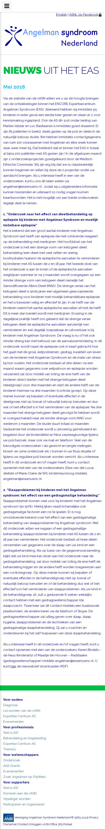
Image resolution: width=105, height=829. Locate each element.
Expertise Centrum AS (19, 716)
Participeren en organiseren (24, 804)
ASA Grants (11, 766)
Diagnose (10, 705)
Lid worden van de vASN (21, 711)
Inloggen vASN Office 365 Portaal (51, 824)
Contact (23, 824)
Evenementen (13, 722)
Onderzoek (11, 760)
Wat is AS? (11, 733)
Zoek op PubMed (24, 777)
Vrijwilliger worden (16, 799)
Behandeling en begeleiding (24, 738)
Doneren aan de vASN (20, 793)
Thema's (9, 749)
